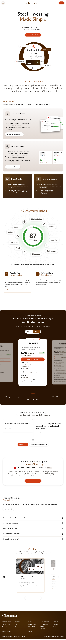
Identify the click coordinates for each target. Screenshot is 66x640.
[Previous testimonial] (31, 440)
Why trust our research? (33, 524)
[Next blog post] (57, 578)
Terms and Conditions (7, 637)
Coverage (42, 629)
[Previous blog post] (3, 578)
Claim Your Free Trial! (33, 35)
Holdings (30, 632)
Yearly (36, 331)
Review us (22, 445)
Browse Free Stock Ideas (14, 134)
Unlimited (17, 630)
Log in (61, 3)
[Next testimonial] (35, 440)
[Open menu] (3, 3)
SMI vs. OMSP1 (31, 627)
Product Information (33, 630)
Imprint (23, 637)
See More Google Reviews (39, 445)
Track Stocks (5, 630)
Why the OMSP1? (32, 625)
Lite (16, 625)
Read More (22, 591)
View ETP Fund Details (33, 482)
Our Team (55, 627)
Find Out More (9, 290)
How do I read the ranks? (33, 540)
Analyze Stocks (6, 627)
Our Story (55, 625)
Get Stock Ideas (6, 625)
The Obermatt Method (44, 626)
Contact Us (8, 510)
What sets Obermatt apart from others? (33, 519)
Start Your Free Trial (33, 359)
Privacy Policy (17, 637)
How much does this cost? (33, 535)
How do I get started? (33, 529)
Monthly (29, 331)
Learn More (40, 288)
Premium (17, 627)
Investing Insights (6, 632)
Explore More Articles (33, 599)
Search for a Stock (13, 167)
